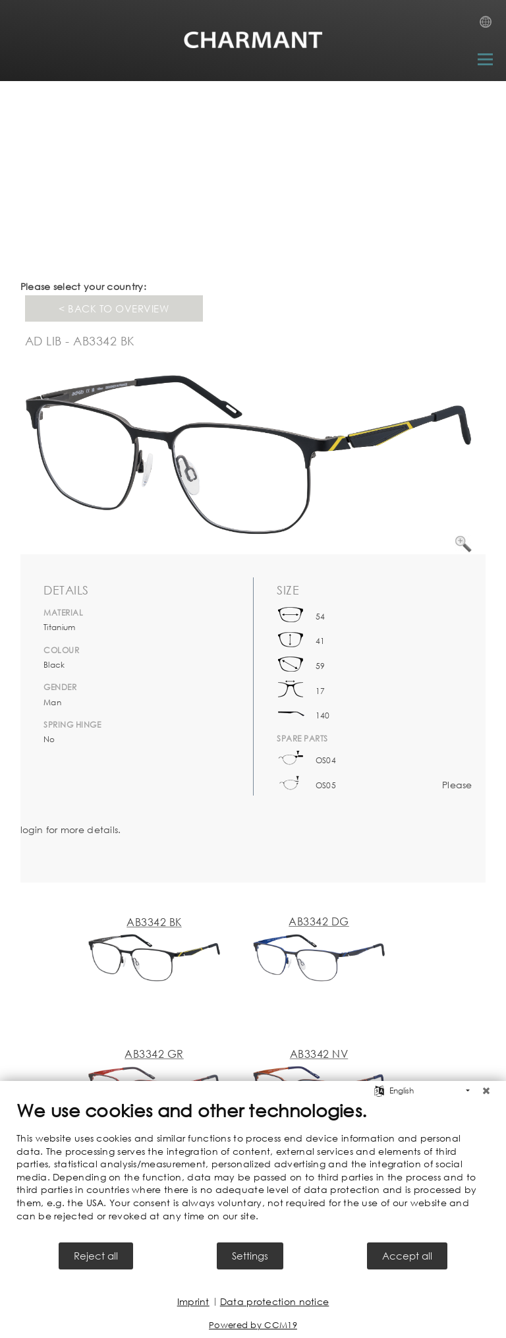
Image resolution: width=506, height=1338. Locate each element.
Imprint (193, 1301)
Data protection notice (274, 1301)
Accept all (407, 1255)
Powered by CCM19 (253, 1325)
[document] (253, 1170)
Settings (250, 1255)
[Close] (486, 1091)
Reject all (96, 1255)
